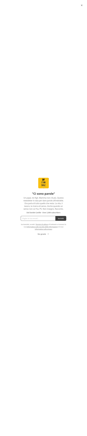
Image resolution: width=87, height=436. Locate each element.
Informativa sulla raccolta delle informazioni (42, 227)
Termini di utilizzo (42, 224)
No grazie (43, 234)
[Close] (81, 5)
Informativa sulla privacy (43, 229)
